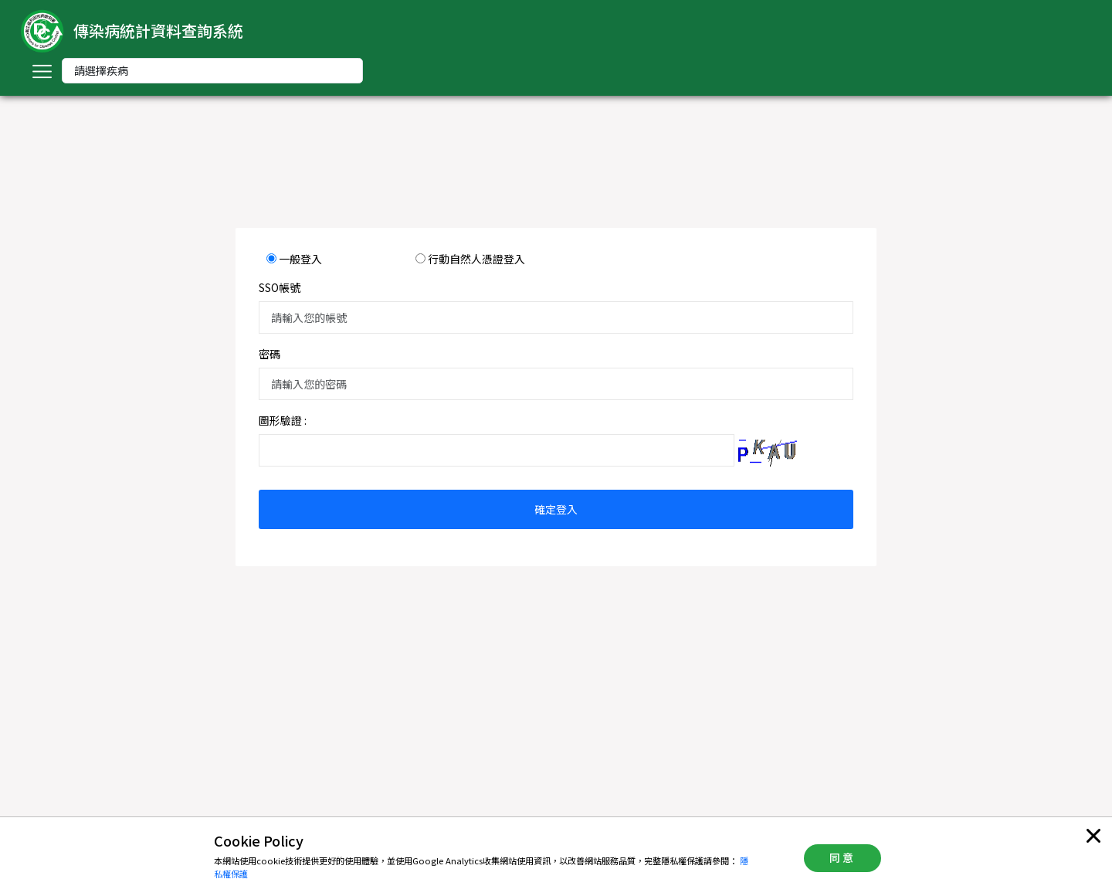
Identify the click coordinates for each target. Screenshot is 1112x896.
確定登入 (556, 509)
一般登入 (300, 258)
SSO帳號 (279, 287)
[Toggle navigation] (41, 71)
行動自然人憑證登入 (476, 258)
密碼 (269, 353)
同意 (842, 857)
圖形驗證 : (283, 420)
